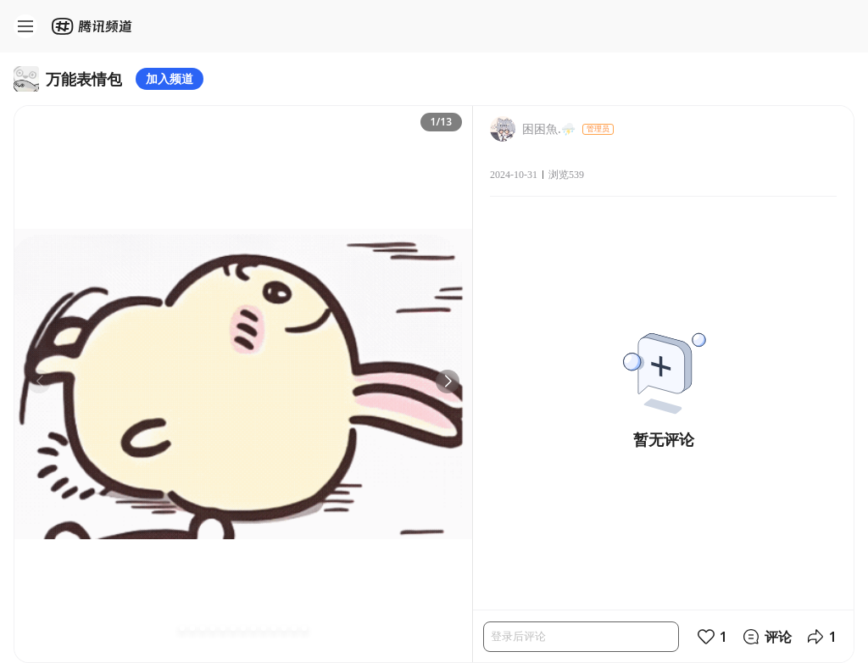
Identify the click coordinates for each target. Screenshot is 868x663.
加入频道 (169, 78)
